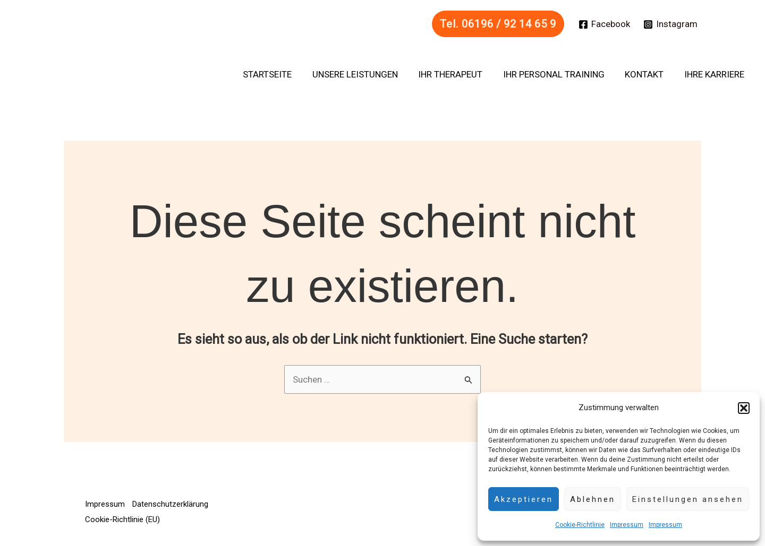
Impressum (626, 524)
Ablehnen (592, 499)
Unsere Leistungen (366, 74)
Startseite (280, 74)
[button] (743, 408)
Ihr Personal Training (559, 74)
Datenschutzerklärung (171, 504)
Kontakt (647, 74)
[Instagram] (670, 24)
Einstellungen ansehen (687, 499)
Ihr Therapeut (459, 74)
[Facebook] (604, 24)
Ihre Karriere (715, 74)
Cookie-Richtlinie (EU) (122, 519)
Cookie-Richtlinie (580, 524)
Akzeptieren (523, 499)
